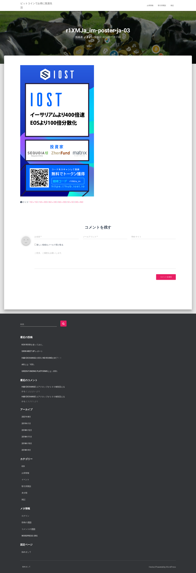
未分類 (24, 493)
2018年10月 (27, 443)
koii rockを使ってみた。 (33, 344)
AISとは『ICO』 (28, 364)
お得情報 (150, 5)
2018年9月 (26, 450)
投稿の (26, 522)
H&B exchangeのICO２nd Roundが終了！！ (42, 358)
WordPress (171, 567)
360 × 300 (62, 202)
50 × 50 (70, 202)
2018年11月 (27, 436)
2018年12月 (27, 430)
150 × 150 (33, 202)
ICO (23, 466)
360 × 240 (52, 202)
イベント (25, 479)
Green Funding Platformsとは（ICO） (40, 371)
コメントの (28, 529)
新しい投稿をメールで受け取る (50, 245)
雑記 (172, 5)
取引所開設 (162, 5)
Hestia (151, 567)
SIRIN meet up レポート (32, 351)
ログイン (25, 516)
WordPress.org (30, 536)
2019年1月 (26, 423)
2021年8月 (26, 417)
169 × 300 (43, 202)
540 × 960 (79, 202)
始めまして (26, 552)
